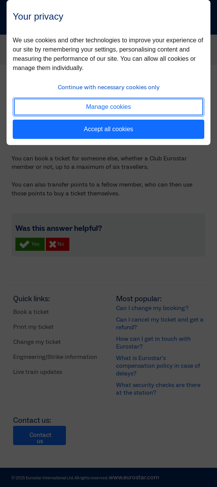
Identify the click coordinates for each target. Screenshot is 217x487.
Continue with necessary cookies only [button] (109, 87)
